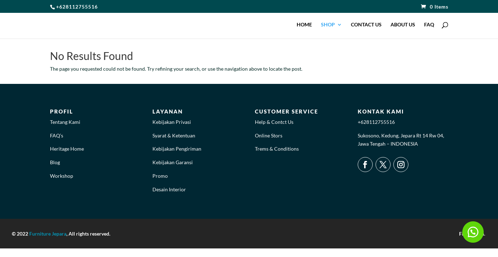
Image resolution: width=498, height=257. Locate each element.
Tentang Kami (65, 122)
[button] (473, 232)
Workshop (61, 176)
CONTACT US (366, 24)
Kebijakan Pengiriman (176, 149)
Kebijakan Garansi (172, 162)
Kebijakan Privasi (171, 122)
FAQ (429, 24)
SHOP (328, 24)
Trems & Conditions (277, 149)
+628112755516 (376, 122)
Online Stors (268, 135)
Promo (160, 176)
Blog (55, 162)
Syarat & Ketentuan (173, 135)
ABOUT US (403, 24)
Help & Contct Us (274, 122)
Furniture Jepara (47, 234)
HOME (304, 24)
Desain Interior (169, 189)
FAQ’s (56, 135)
